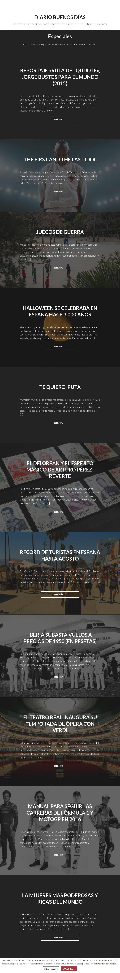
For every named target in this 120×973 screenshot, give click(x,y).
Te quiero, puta (60, 387)
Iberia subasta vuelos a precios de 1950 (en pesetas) (60, 638)
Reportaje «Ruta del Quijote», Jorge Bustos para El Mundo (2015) (60, 76)
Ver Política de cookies (105, 963)
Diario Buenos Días (60, 17)
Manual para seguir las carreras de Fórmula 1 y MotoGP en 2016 (60, 812)
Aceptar (68, 968)
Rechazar (51, 969)
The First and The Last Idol (60, 159)
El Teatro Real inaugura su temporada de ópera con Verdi (60, 723)
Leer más (64, 120)
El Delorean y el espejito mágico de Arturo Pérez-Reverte (60, 469)
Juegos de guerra (60, 232)
